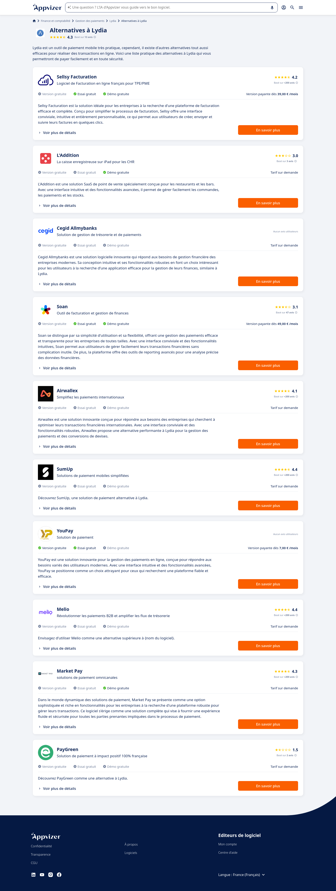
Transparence (41, 854)
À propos (131, 844)
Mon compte (227, 844)
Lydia (113, 21)
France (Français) (249, 874)
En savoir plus (268, 130)
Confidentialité (41, 846)
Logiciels (130, 852)
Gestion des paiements (89, 21)
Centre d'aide (228, 852)
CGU (34, 863)
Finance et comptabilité (55, 21)
